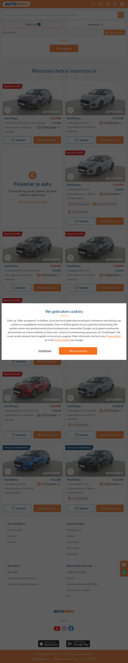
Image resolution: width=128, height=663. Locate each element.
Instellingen (44, 350)
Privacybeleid (113, 336)
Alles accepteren (78, 350)
